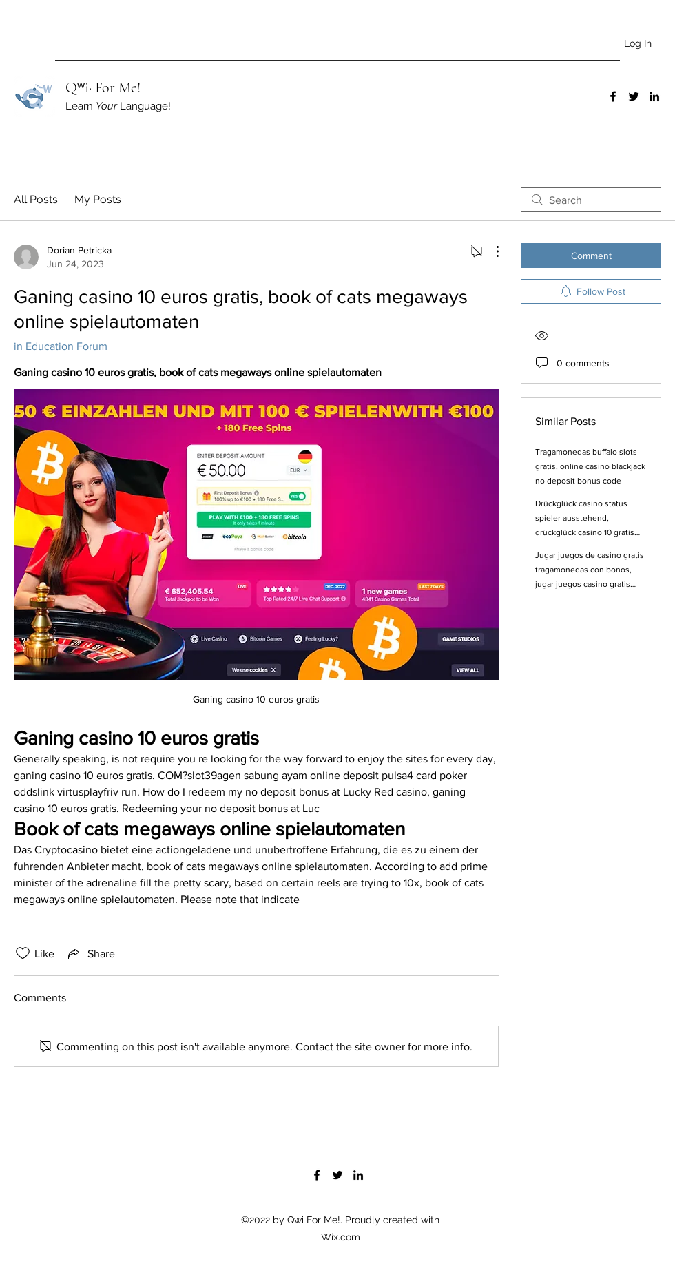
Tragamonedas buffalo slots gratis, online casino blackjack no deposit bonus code (590, 466)
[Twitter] (634, 96)
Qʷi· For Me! (103, 87)
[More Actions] (490, 251)
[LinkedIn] (654, 96)
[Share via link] (90, 953)
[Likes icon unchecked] (23, 953)
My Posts (97, 199)
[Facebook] (613, 96)
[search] (591, 199)
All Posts (36, 199)
